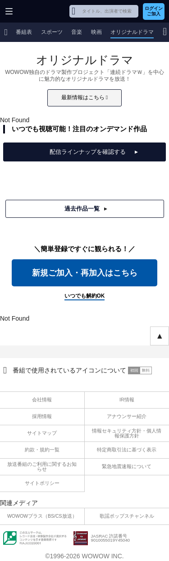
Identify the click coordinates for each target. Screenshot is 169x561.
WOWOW (41, 11)
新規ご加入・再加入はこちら (84, 272)
